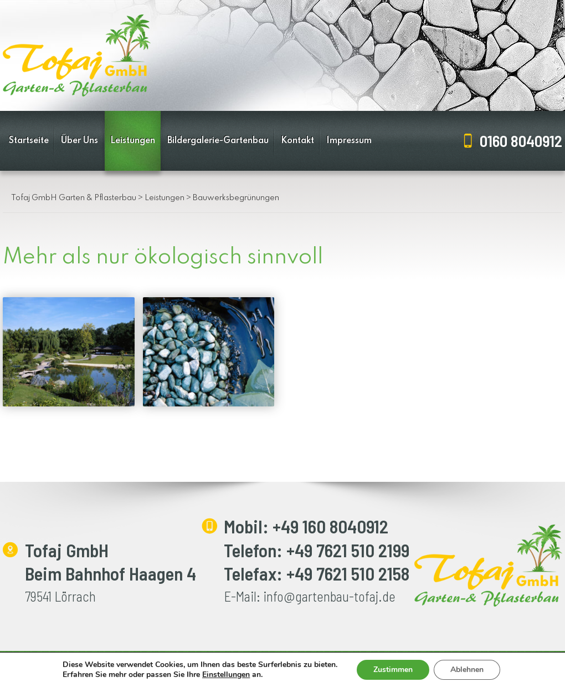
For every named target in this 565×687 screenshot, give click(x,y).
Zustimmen (393, 669)
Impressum (349, 140)
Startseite (29, 140)
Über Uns (79, 140)
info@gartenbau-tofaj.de (329, 596)
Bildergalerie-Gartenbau (218, 140)
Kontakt (297, 140)
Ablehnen (467, 669)
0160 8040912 (521, 140)
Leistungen (132, 140)
